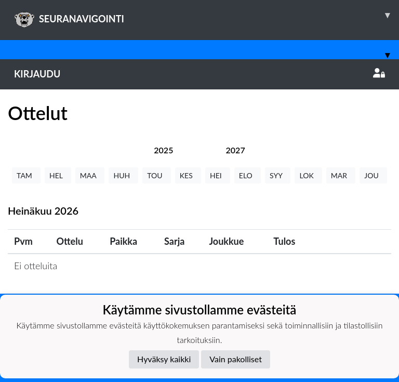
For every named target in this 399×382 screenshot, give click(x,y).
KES (188, 175)
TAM (26, 175)
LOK (308, 175)
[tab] (163, 150)
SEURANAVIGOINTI (206, 15)
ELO (247, 175)
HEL (57, 175)
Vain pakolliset (235, 359)
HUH (123, 175)
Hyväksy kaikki (164, 359)
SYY (278, 175)
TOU (156, 175)
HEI (217, 175)
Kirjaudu (199, 74)
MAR (341, 175)
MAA (90, 175)
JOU (373, 175)
